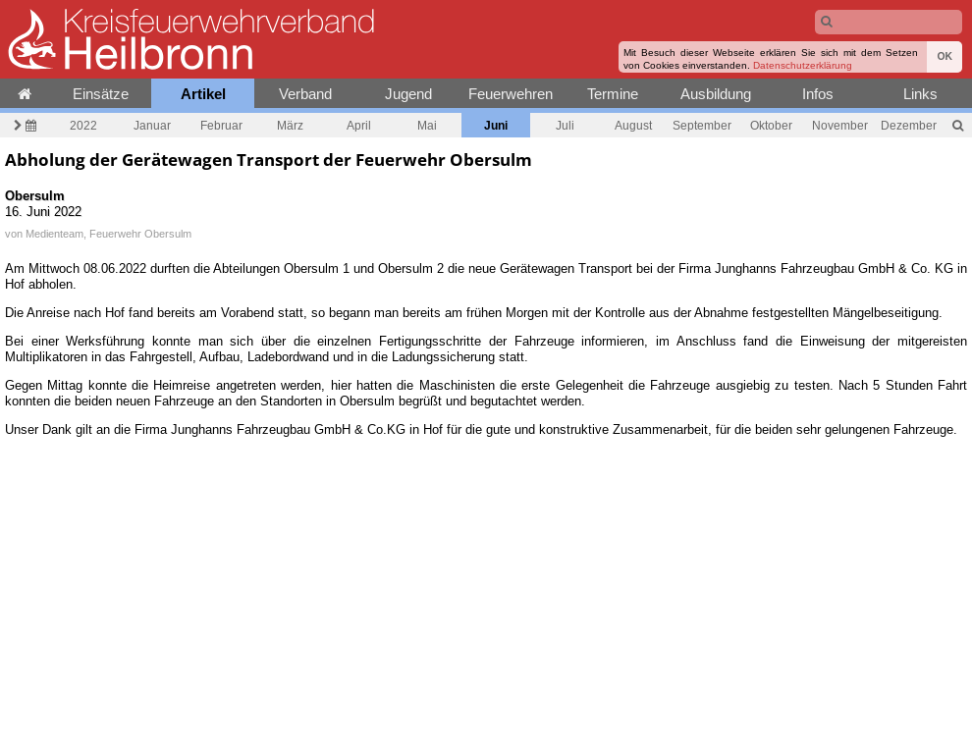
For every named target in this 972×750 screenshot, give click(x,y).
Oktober (771, 125)
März (290, 125)
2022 (83, 125)
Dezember (909, 125)
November (840, 125)
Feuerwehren (510, 93)
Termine (612, 93)
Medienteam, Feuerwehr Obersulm (108, 234)
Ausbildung (715, 93)
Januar (152, 125)
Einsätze (101, 93)
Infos (818, 93)
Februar (221, 125)
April (359, 125)
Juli (565, 125)
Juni (496, 125)
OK (944, 56)
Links (920, 93)
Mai (427, 125)
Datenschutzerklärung (802, 65)
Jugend (408, 93)
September (702, 125)
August (633, 125)
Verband (305, 93)
